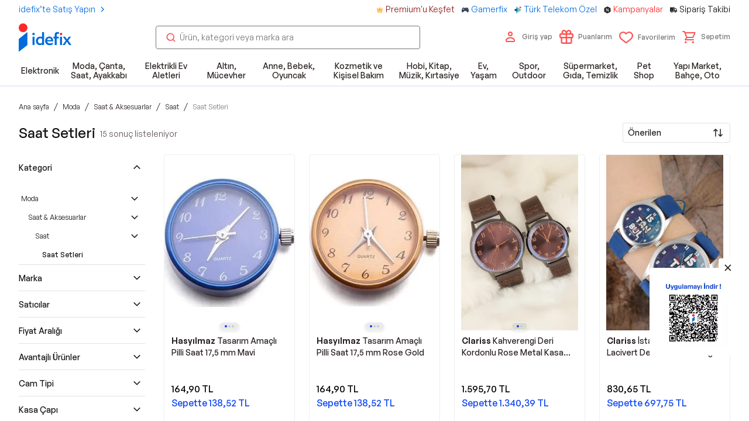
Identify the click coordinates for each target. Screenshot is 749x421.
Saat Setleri (62, 254)
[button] (706, 37)
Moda (30, 198)
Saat (42, 236)
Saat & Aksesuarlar (57, 217)
